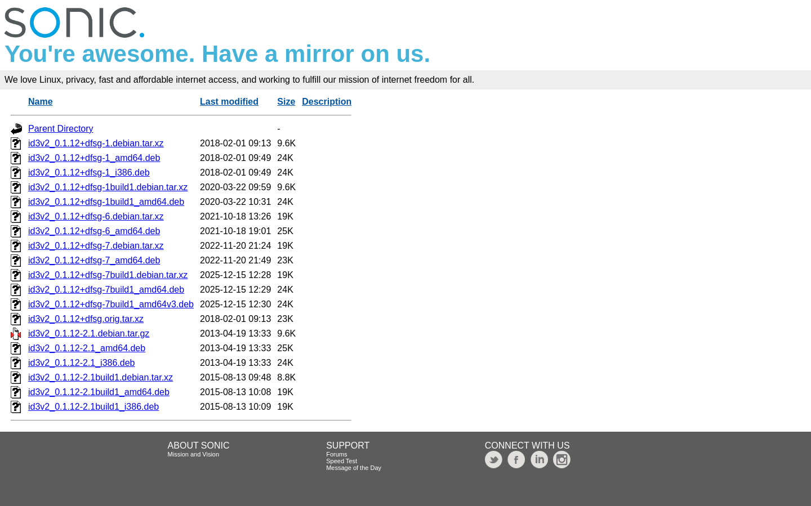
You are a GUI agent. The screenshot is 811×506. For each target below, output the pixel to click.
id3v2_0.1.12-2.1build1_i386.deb (93, 406)
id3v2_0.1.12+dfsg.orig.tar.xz (86, 319)
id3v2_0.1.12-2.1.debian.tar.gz (88, 333)
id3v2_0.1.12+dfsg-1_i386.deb (89, 172)
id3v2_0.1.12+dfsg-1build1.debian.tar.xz (108, 187)
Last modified (229, 101)
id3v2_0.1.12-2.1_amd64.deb (86, 348)
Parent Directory (60, 128)
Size (286, 101)
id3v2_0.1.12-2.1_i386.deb (81, 363)
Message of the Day (353, 467)
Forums (336, 454)
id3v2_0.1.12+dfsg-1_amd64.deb (94, 158)
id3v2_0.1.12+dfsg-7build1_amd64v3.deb (111, 304)
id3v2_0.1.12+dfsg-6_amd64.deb (94, 231)
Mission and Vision (194, 454)
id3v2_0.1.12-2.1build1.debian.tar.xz (100, 377)
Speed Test (341, 461)
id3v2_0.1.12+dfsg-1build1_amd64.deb (106, 202)
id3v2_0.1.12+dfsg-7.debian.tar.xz (96, 245)
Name (40, 101)
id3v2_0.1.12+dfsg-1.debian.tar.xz (96, 143)
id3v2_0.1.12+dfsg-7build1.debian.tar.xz (108, 275)
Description (326, 101)
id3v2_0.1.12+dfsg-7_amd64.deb (94, 260)
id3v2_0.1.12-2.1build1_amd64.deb (99, 392)
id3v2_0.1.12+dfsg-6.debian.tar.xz (96, 216)
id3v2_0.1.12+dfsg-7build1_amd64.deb (106, 289)
